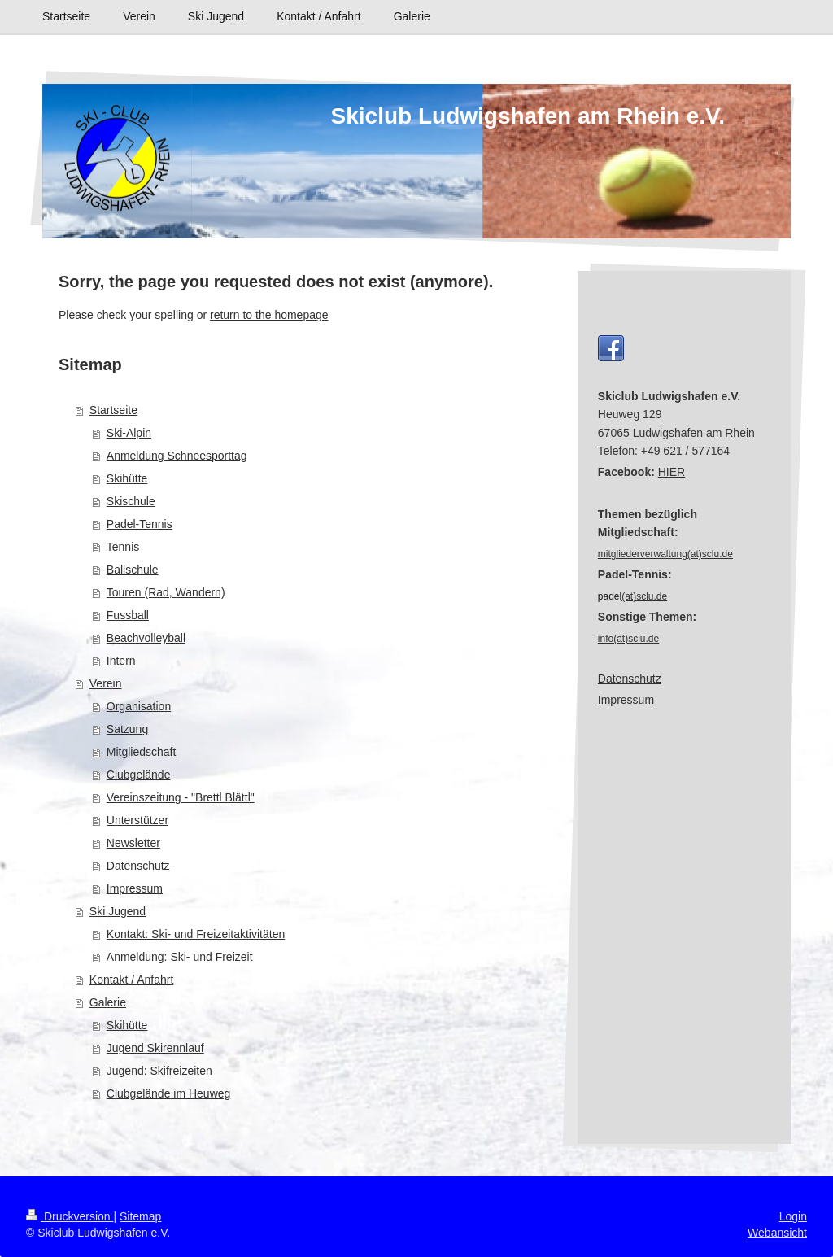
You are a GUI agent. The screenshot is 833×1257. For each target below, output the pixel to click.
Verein (105, 683)
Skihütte (127, 478)
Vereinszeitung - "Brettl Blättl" (181, 797)
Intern (121, 660)
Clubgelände (139, 774)
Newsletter (133, 842)
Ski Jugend (117, 911)
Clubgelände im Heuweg (169, 1093)
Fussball (128, 615)
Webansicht (777, 1232)
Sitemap (140, 1216)
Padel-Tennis (139, 523)
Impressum (135, 888)
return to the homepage (269, 314)
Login (793, 1216)
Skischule (131, 501)
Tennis (123, 546)
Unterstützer (137, 820)
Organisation (139, 706)
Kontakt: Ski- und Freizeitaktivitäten (196, 934)
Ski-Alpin (129, 432)
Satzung (127, 728)
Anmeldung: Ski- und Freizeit (180, 956)
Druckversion (69, 1216)
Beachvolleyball (146, 637)
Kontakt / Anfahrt (131, 979)
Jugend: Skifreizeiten (159, 1070)
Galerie (107, 1002)
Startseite (113, 410)
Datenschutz (138, 865)
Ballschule (133, 569)
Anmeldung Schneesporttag (177, 455)
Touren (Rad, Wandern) (166, 592)
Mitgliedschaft (142, 751)
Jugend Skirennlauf (155, 1047)
